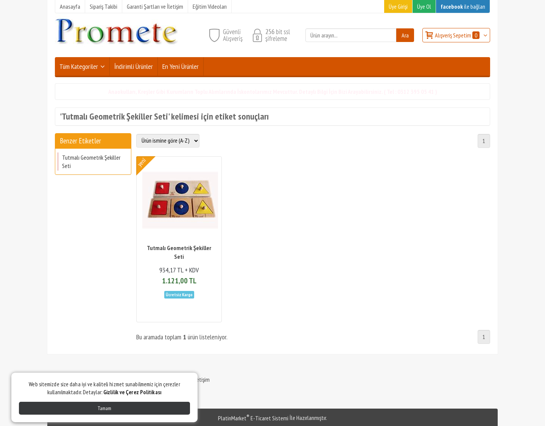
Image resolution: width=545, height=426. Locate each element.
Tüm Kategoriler (78, 66)
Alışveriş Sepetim (458, 35)
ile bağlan (463, 6)
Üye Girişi (398, 6)
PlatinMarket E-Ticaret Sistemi (253, 418)
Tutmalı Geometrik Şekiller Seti (91, 161)
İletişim (201, 379)
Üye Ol (424, 6)
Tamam (104, 408)
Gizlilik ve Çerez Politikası (132, 392)
